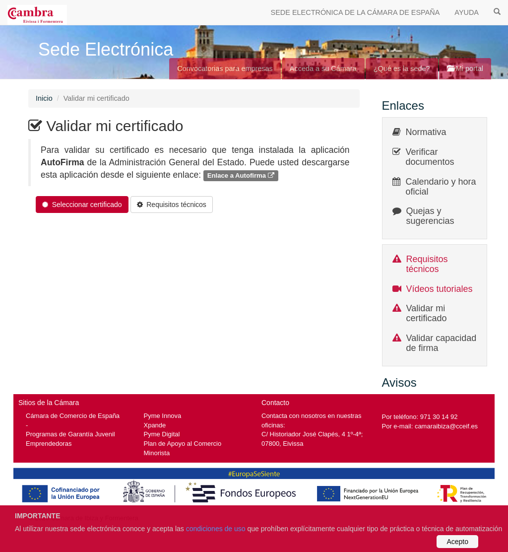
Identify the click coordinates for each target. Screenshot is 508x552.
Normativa (426, 132)
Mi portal (465, 68)
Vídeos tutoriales (439, 289)
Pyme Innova (163, 415)
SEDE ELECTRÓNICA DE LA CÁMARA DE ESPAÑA (355, 12)
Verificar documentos (430, 157)
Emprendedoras (48, 443)
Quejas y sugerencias (430, 216)
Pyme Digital (162, 434)
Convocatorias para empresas (225, 68)
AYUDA (466, 12)
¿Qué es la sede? (402, 68)
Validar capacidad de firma (441, 343)
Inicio (44, 98)
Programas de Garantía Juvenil (70, 434)
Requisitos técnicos (427, 264)
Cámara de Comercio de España (73, 415)
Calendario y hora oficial (441, 187)
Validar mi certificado (426, 313)
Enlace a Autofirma (240, 175)
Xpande (155, 425)
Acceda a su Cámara (323, 68)
